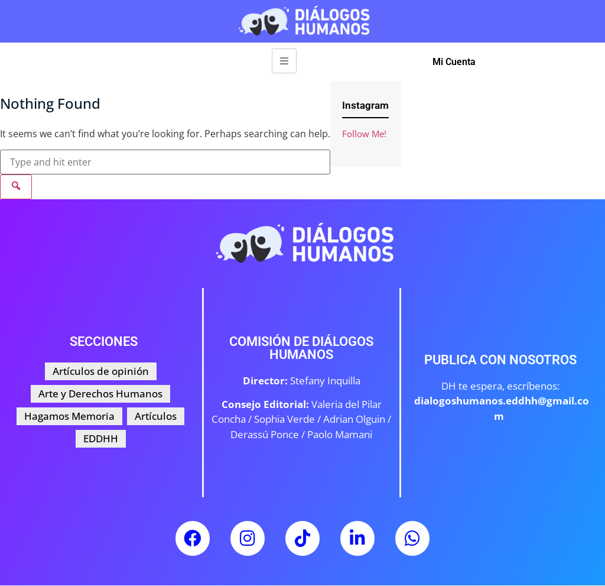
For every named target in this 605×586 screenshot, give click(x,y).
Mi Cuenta (454, 61)
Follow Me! (364, 134)
